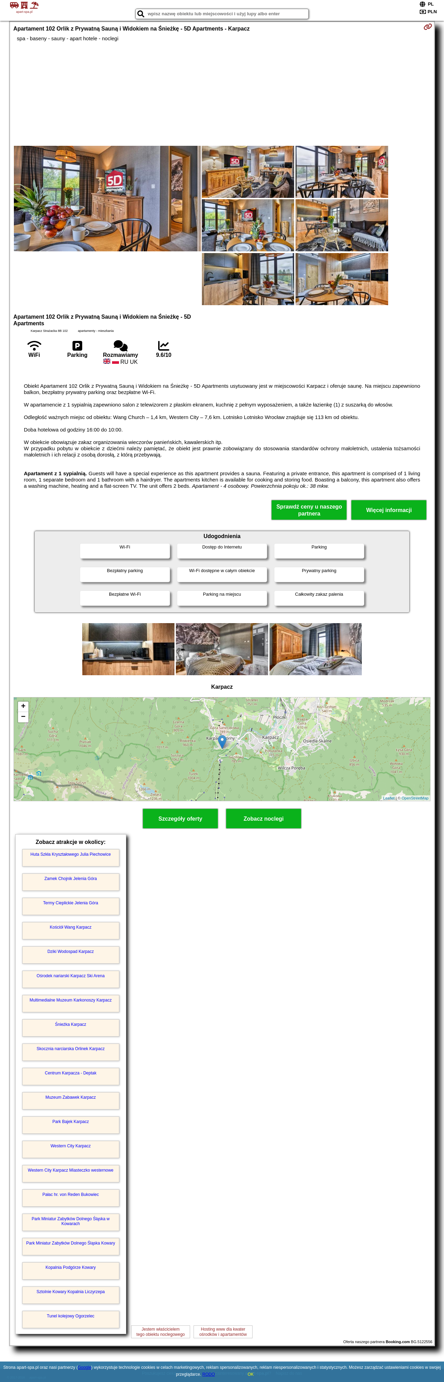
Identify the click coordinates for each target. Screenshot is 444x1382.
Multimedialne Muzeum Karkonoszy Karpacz (70, 1000)
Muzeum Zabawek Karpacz (70, 1097)
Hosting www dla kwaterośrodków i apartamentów (223, 1332)
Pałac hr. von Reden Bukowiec (70, 1194)
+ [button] (23, 707)
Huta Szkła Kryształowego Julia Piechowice (71, 854)
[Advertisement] (222, 93)
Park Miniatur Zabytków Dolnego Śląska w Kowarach (71, 1221)
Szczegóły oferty (180, 819)
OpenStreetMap (415, 798)
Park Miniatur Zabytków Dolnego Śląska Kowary (70, 1243)
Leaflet (389, 798)
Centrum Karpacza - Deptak (70, 1073)
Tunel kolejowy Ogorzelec (70, 1316)
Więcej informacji (389, 510)
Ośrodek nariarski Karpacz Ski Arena (71, 975)
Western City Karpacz (71, 1146)
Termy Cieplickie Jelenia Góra (70, 903)
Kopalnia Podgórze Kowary (70, 1267)
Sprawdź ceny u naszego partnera (309, 510)
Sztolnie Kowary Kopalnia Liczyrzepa (70, 1291)
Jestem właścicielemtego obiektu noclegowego (160, 1332)
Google (84, 1367)
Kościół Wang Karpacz (70, 927)
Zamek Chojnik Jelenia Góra (70, 878)
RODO (208, 1374)
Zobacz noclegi (264, 819)
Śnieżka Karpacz (70, 1024)
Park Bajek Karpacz (70, 1121)
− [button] (23, 717)
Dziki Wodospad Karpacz (71, 951)
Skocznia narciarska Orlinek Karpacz (71, 1048)
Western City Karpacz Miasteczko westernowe (70, 1170)
